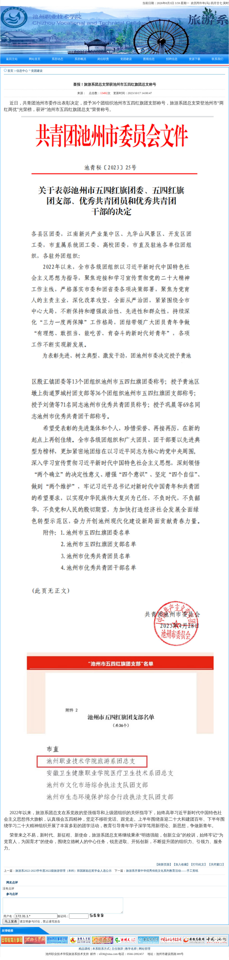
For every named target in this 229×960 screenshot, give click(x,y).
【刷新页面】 (163, 864)
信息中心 (22, 70)
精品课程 (84, 951)
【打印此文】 (198, 864)
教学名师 (131, 951)
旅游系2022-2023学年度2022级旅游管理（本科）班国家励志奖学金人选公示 (63, 870)
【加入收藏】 (181, 864)
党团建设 (37, 70)
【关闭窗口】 (216, 864)
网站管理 (144, 951)
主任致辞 (117, 951)
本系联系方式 (101, 951)
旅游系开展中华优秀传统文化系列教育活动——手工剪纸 (162, 870)
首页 (10, 70)
